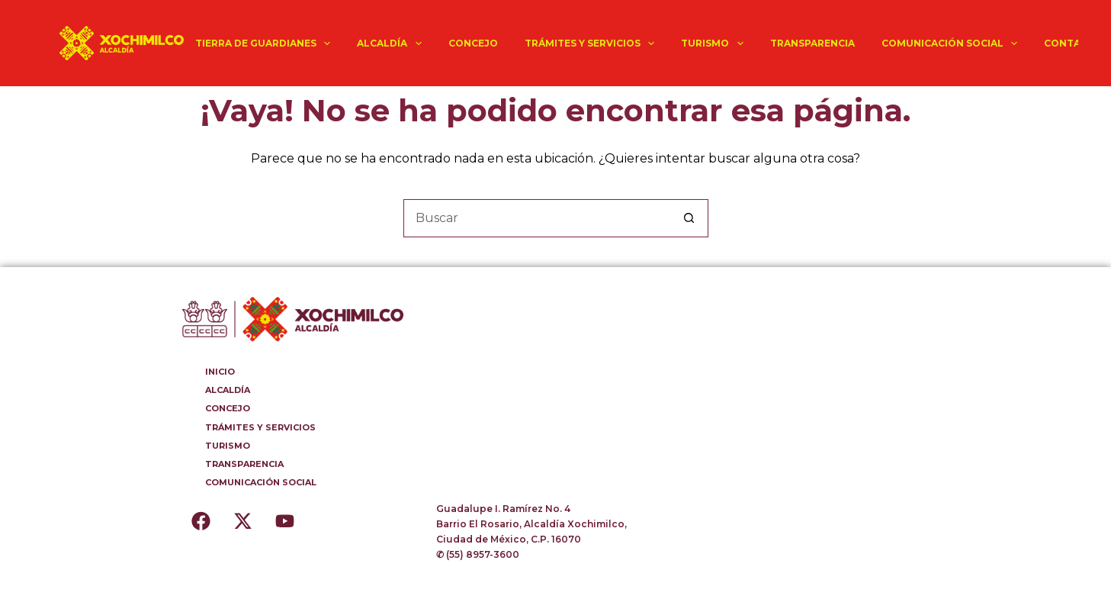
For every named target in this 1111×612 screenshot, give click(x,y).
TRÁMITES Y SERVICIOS (592, 43)
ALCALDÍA (392, 43)
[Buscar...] (536, 218)
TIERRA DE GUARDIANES (265, 43)
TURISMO (715, 43)
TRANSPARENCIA (812, 43)
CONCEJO (473, 43)
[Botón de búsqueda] (689, 218)
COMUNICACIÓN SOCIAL (952, 43)
